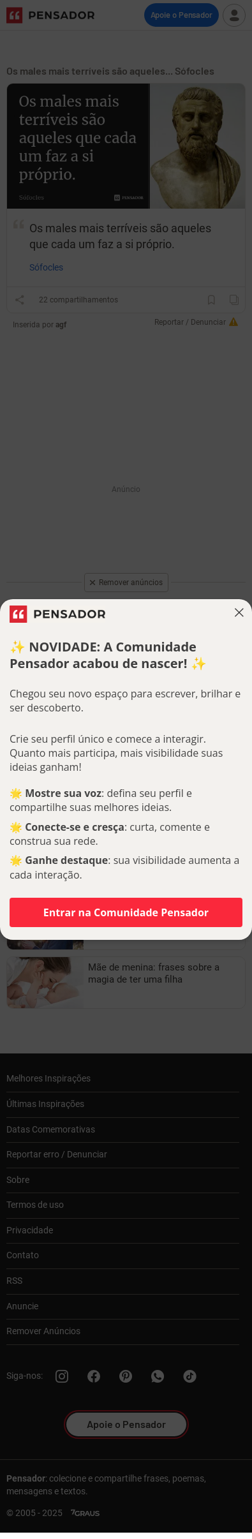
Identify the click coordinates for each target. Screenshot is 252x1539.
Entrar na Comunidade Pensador (126, 912)
